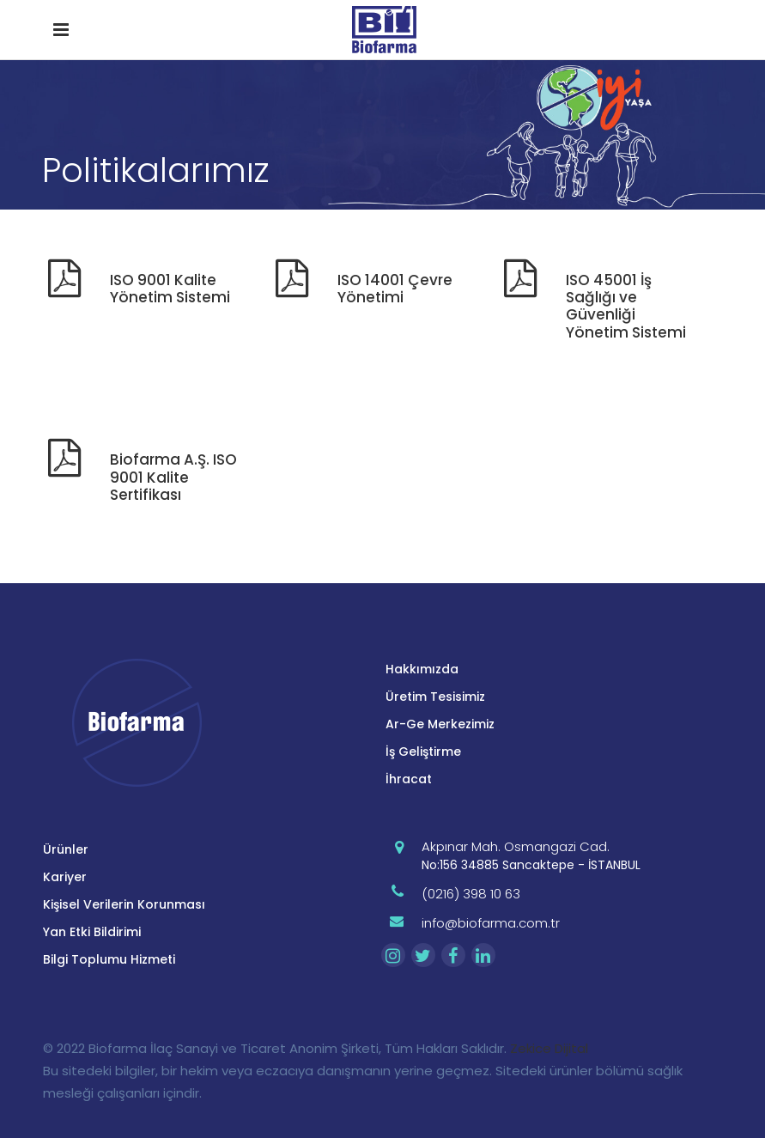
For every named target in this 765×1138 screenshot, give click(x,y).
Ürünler (65, 849)
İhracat (409, 779)
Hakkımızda (422, 669)
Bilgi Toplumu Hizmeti (109, 959)
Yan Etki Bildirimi (92, 931)
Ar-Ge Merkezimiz (440, 724)
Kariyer (65, 876)
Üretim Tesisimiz (435, 696)
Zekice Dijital (549, 1048)
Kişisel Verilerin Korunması (124, 904)
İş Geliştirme (423, 751)
